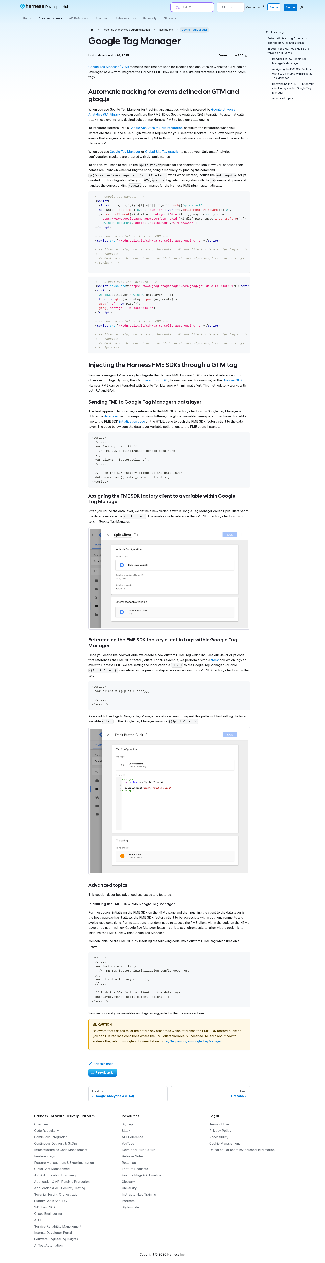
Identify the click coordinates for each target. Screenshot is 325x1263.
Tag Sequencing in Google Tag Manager (193, 1041)
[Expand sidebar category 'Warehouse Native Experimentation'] (69, 151)
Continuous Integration (50, 1137)
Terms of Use (219, 1124)
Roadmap (102, 18)
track (215, 660)
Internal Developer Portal (53, 1233)
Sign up (127, 1124)
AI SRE (39, 1220)
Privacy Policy (220, 1131)
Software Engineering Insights (56, 1239)
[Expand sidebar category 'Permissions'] (69, 552)
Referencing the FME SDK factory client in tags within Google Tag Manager (293, 88)
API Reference (78, 18)
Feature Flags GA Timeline (141, 1175)
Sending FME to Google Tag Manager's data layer (289, 61)
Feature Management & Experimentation (64, 1163)
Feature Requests (135, 1169)
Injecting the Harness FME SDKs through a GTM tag (288, 51)
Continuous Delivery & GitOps (56, 1143)
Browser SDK (233, 380)
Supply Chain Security (50, 1201)
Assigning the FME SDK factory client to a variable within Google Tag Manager (292, 73)
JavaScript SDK (155, 380)
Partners (128, 1201)
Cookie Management (224, 1143)
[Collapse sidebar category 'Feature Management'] (69, 91)
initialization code (132, 421)
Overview (41, 1124)
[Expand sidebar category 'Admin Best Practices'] (69, 625)
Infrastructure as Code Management (60, 1150)
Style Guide (130, 1207)
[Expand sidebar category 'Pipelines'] (69, 562)
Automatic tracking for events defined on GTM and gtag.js (287, 41)
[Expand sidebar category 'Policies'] (69, 572)
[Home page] (92, 30)
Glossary (170, 18)
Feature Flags (44, 1156)
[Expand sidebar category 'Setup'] (69, 110)
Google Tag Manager (125, 152)
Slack (126, 1131)
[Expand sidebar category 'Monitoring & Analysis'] (69, 101)
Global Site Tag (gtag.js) (162, 152)
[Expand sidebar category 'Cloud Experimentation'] (69, 139)
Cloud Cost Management (52, 1169)
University (150, 18)
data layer (111, 416)
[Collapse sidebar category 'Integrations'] (69, 226)
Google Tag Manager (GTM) (108, 67)
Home (27, 18)
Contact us (255, 7)
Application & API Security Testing (59, 1188)
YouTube (128, 1143)
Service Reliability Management (57, 1226)
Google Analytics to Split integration (156, 128)
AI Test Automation (48, 1245)
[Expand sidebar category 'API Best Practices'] (69, 635)
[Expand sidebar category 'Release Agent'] (69, 161)
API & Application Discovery (55, 1175)
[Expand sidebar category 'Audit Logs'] (69, 190)
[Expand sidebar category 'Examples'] (69, 236)
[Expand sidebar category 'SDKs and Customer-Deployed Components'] (69, 71)
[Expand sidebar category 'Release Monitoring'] (69, 129)
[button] (47, 654)
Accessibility (218, 1137)
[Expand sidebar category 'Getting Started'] (69, 59)
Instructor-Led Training (139, 1194)
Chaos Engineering (48, 1214)
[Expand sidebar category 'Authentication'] (69, 199)
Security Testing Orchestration (56, 1194)
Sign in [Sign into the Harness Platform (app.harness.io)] (274, 7)
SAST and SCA (45, 1207)
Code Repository (46, 1131)
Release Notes (126, 18)
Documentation (50, 18)
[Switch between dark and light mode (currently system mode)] (302, 7)
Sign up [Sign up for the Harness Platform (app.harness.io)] (290, 7)
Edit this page (100, 1064)
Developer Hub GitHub (139, 1150)
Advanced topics (283, 98)
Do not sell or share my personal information (242, 1150)
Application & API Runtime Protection (62, 1182)
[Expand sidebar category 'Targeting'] (69, 120)
